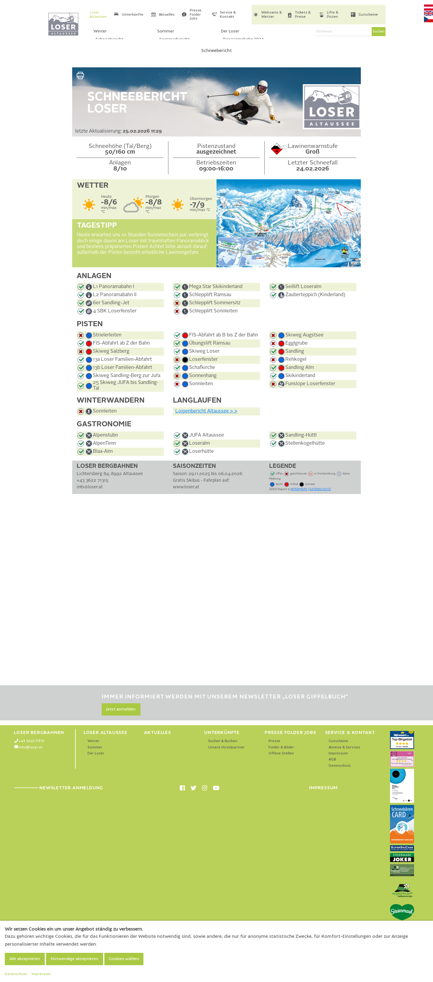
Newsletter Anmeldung (58, 787)
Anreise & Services (344, 747)
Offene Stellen (281, 753)
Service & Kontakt (228, 15)
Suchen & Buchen (222, 741)
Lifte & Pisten (332, 15)
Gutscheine (368, 15)
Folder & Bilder (281, 747)
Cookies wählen (124, 959)
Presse (274, 741)
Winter (94, 741)
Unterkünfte (132, 15)
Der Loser (96, 753)
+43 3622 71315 (31, 741)
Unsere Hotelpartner (226, 747)
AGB (332, 759)
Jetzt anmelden (121, 709)
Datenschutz (340, 766)
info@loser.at (31, 747)
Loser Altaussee (98, 15)
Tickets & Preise (303, 15)
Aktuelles (167, 15)
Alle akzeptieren (24, 959)
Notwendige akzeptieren (74, 959)
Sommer (95, 747)
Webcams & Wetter (271, 15)
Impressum (338, 753)
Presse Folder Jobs (195, 14)
